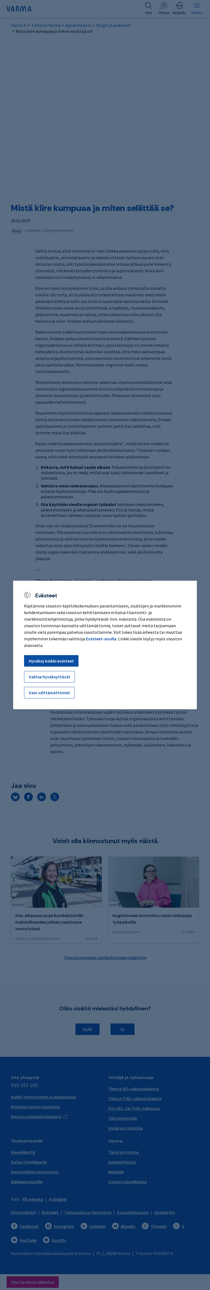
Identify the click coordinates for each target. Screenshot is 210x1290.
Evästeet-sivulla (101, 638)
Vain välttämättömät (49, 692)
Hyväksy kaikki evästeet (51, 661)
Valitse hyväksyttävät (49, 676)
